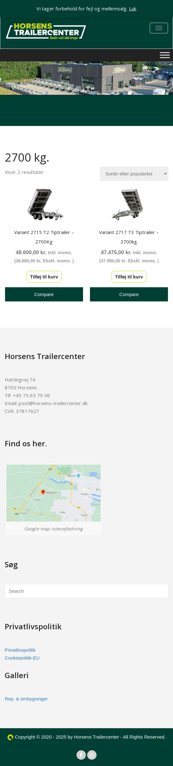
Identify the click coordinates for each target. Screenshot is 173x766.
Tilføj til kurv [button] (44, 276)
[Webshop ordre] (134, 174)
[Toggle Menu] (165, 55)
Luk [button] (133, 8)
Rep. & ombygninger (26, 698)
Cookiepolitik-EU (22, 657)
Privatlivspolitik (20, 650)
